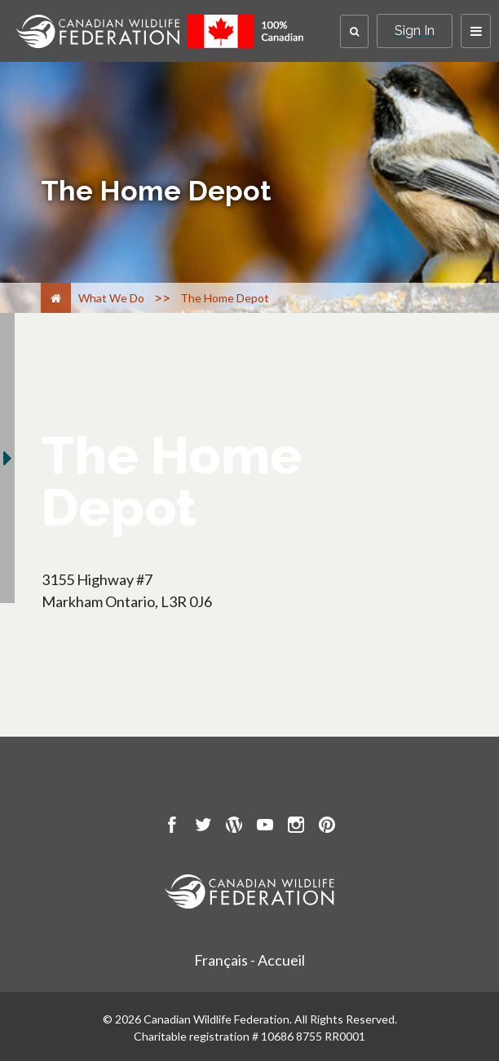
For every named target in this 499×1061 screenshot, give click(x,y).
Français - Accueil (249, 960)
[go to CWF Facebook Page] (172, 827)
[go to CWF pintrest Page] (327, 827)
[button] (354, 31)
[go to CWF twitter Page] (203, 827)
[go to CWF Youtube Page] (265, 827)
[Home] (56, 298)
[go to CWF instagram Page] (296, 827)
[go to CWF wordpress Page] (234, 827)
